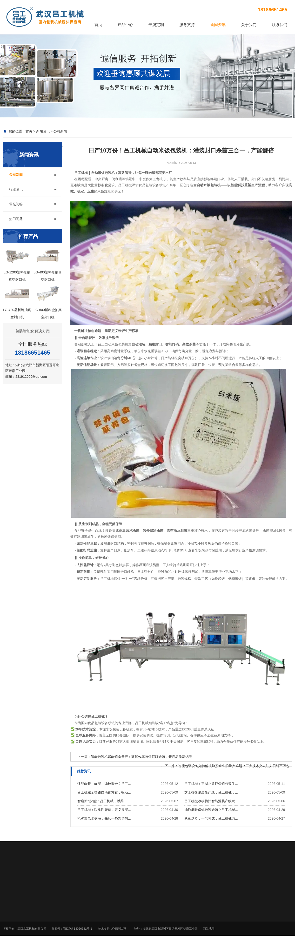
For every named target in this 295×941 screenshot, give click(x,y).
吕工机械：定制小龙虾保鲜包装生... (211, 784)
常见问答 (16, 204)
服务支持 (187, 25)
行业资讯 (16, 189)
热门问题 (16, 219)
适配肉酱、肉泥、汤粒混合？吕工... (104, 784)
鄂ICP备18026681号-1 (77, 928)
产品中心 (125, 25)
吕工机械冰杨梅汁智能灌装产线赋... (211, 801)
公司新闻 (60, 131)
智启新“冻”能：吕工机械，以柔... (101, 801)
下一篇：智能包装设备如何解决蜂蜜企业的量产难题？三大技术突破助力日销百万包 (224, 766)
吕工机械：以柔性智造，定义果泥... (104, 810)
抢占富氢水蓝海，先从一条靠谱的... (104, 818)
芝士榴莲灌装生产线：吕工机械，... (211, 792)
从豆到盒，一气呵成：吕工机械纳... (211, 818)
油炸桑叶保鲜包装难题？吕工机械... (211, 810)
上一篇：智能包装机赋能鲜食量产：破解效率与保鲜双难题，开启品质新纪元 (132, 757)
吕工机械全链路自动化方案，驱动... (104, 792)
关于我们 (248, 25)
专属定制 (156, 25)
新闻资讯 (218, 25)
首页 (98, 25)
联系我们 (279, 25)
